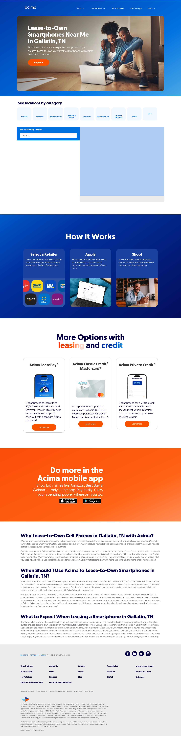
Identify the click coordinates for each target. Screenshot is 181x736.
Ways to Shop (26, 671)
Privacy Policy (42, 691)
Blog (80, 677)
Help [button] (150, 8)
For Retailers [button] (97, 8)
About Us (53, 666)
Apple (69, 501)
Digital (110, 677)
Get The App (136, 8)
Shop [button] (79, 8)
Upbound (139, 677)
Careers (81, 666)
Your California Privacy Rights (61, 691)
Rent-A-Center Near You (31, 682)
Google (93, 501)
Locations (24, 655)
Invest (81, 671)
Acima (30, 8)
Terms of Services (27, 691)
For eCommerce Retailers (60, 682)
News (51, 671)
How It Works (26, 666)
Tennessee (34, 655)
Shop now (38, 62)
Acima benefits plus (144, 666)
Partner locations (143, 671)
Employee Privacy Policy (83, 691)
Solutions (111, 671)
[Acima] (24, 699)
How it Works (118, 8)
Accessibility (112, 666)
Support (53, 677)
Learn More (44, 427)
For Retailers (26, 677)
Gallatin (43, 655)
